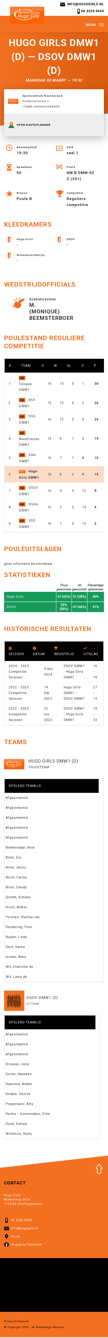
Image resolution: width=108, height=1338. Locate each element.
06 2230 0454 (90, 11)
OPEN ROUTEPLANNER (29, 125)
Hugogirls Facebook (23, 1245)
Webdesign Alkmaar (50, 1327)
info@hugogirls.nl (82, 4)
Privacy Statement (16, 1322)
